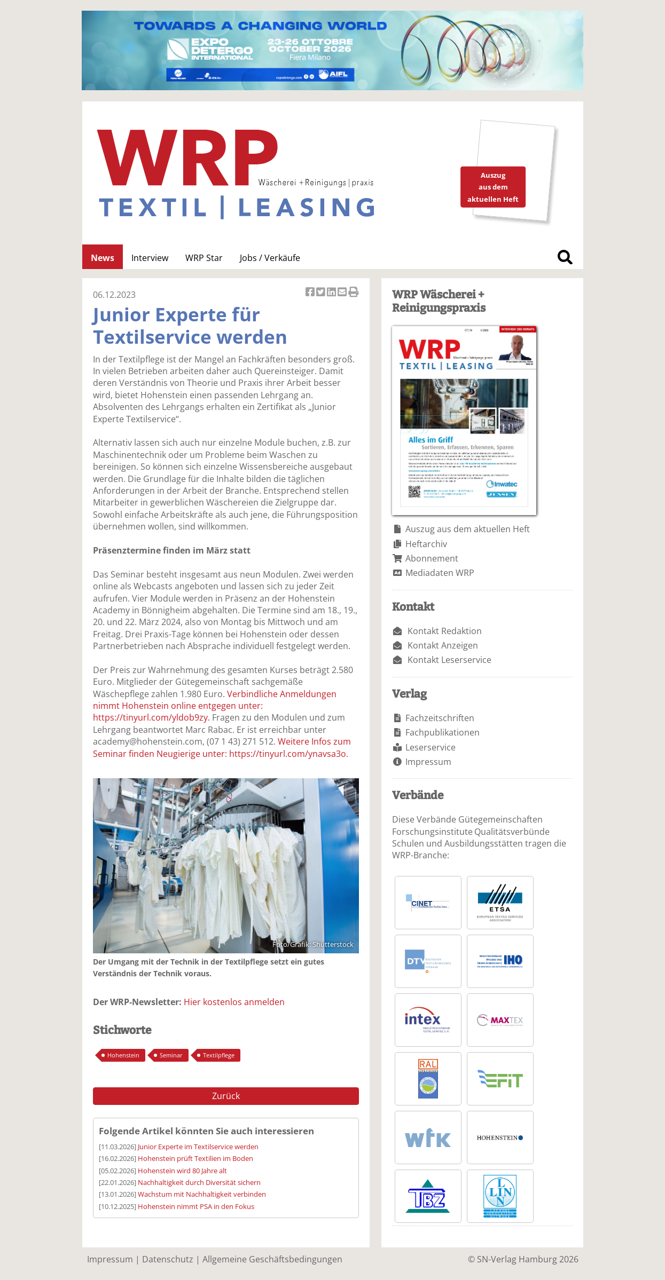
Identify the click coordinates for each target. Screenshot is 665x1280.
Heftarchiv (426, 544)
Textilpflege (218, 1055)
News (102, 258)
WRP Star (204, 258)
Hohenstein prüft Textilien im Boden (195, 1158)
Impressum (428, 762)
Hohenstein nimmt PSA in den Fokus (196, 1206)
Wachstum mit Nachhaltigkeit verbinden (202, 1194)
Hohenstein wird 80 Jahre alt (182, 1170)
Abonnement (431, 558)
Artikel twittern (321, 293)
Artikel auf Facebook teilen (311, 293)
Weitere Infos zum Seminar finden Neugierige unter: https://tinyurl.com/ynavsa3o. (222, 747)
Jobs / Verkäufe (270, 258)
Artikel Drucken (353, 293)
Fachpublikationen (442, 732)
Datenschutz (167, 1259)
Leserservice (430, 747)
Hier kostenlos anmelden (234, 1002)
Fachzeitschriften (439, 718)
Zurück (226, 1096)
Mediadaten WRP (439, 573)
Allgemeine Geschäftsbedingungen (272, 1259)
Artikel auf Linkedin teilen (332, 293)
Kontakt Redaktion (445, 631)
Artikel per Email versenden (343, 293)
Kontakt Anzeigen (443, 645)
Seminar (171, 1055)
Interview (149, 258)
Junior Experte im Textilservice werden (198, 1146)
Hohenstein (123, 1055)
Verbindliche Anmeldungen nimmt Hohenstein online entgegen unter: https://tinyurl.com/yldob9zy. (215, 706)
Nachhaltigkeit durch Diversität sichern (199, 1182)
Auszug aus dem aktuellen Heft (467, 529)
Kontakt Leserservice (449, 660)
